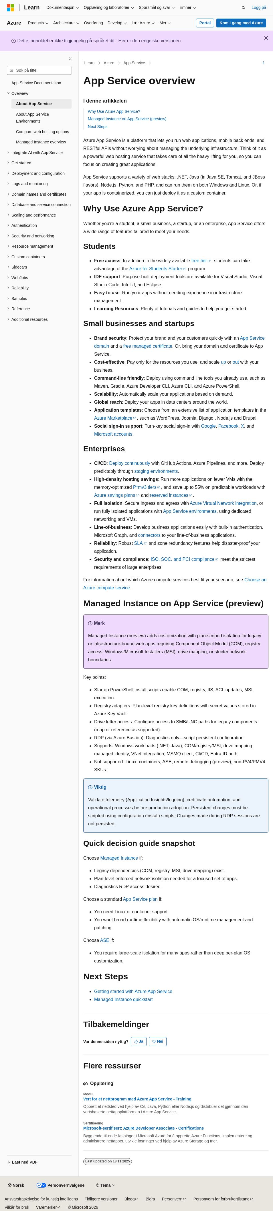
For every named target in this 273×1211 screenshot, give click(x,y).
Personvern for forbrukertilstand (221, 1199)
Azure (109, 63)
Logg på (259, 7)
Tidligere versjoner (101, 1199)
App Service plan (140, 899)
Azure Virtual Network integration (223, 503)
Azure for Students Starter (155, 268)
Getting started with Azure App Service (133, 991)
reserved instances (169, 495)
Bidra (150, 1199)
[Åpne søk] (243, 8)
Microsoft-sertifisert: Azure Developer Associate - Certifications (143, 1128)
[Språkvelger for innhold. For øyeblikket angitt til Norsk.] (16, 1185)
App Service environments (190, 511)
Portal (205, 23)
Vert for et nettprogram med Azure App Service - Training (137, 1099)
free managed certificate (147, 346)
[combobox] (39, 70)
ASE (104, 940)
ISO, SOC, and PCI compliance (182, 559)
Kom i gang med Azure (241, 23)
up (223, 362)
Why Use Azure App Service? (114, 111)
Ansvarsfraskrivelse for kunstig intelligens (41, 1199)
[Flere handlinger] (263, 63)
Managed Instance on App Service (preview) (127, 119)
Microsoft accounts (113, 434)
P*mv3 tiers (145, 487)
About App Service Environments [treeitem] (32, 118)
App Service (134, 63)
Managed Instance (119, 858)
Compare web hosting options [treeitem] (42, 131)
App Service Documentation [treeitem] (36, 83)
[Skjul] (70, 58)
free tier (199, 260)
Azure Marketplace (113, 418)
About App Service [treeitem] (34, 103)
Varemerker (46, 1207)
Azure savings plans (114, 495)
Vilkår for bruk (17, 1207)
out (236, 362)
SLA (138, 543)
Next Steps (97, 126)
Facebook (228, 426)
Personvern (172, 1199)
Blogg (129, 1199)
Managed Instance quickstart (123, 999)
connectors (149, 535)
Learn (89, 63)
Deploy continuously (129, 463)
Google (208, 426)
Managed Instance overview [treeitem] (41, 142)
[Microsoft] (10, 7)
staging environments (156, 471)
